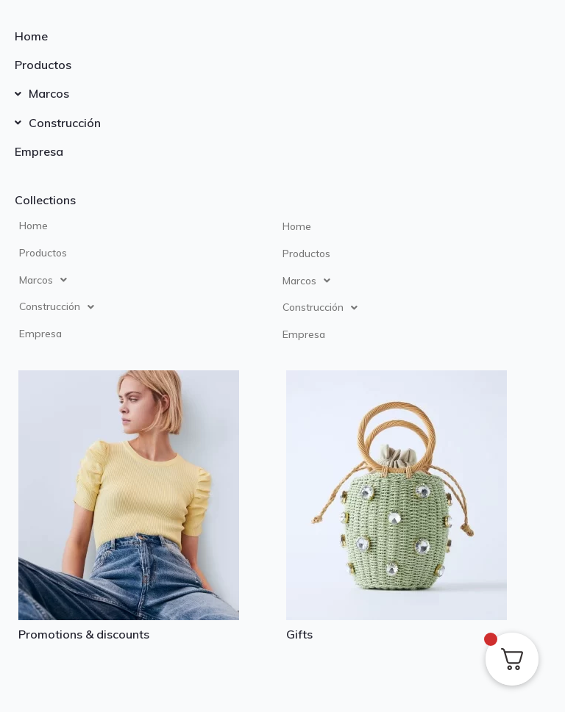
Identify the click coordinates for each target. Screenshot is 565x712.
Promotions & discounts (83, 634)
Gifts (299, 634)
